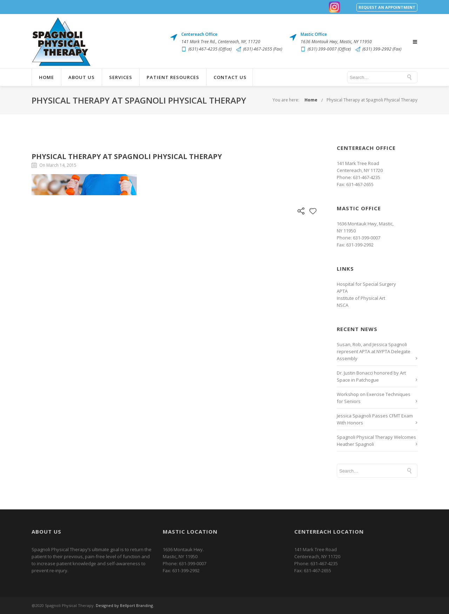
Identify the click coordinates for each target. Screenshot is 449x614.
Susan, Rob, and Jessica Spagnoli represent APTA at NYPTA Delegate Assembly (373, 351)
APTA (342, 291)
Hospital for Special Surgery (366, 284)
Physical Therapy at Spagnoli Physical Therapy (372, 100)
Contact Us (230, 77)
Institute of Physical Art (361, 298)
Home (46, 77)
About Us (81, 77)
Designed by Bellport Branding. (125, 605)
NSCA (342, 305)
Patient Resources (173, 77)
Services (120, 77)
